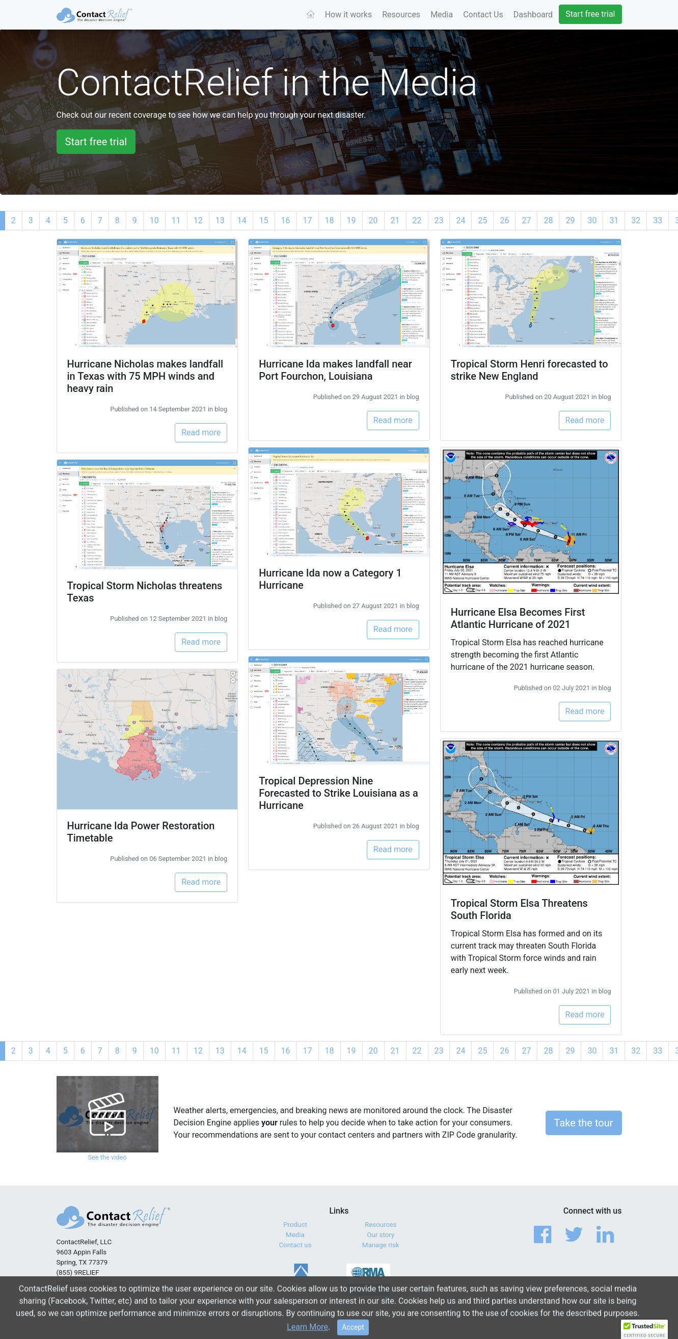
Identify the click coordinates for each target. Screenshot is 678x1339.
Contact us (295, 1245)
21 (395, 220)
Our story (380, 1235)
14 (242, 220)
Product (295, 1224)
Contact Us (483, 14)
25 (482, 220)
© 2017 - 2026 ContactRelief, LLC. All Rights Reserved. (138, 1313)
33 (657, 220)
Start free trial (590, 14)
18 (329, 220)
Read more (201, 432)
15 (263, 220)
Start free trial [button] (96, 142)
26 (504, 220)
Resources (401, 14)
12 (198, 220)
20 (373, 220)
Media (441, 14)
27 (526, 220)
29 (570, 220)
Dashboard (533, 14)
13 (220, 220)
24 (460, 220)
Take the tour (583, 1123)
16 (285, 220)
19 (351, 220)
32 (635, 220)
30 (591, 220)
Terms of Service (515, 1313)
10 (154, 220)
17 (307, 220)
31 (613, 220)
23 (439, 220)
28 (548, 220)
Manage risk (380, 1245)
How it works (348, 14)
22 (417, 220)
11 (176, 220)
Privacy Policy (569, 1313)
